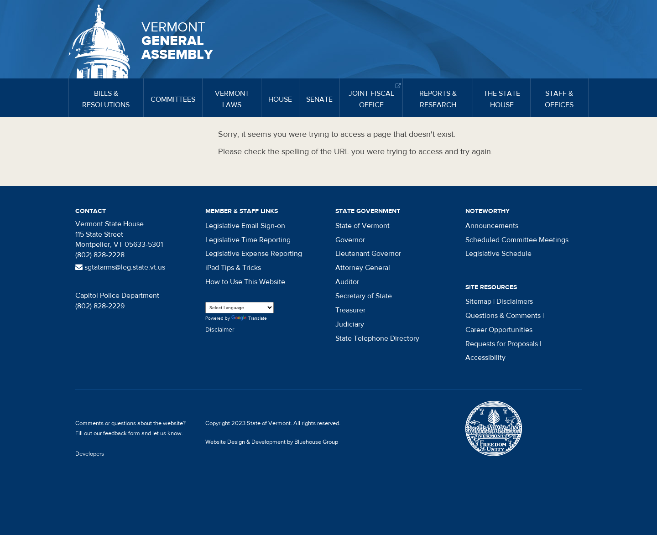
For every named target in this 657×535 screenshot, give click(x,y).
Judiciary (349, 324)
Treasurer (350, 310)
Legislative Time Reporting (248, 239)
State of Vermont (362, 225)
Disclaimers (514, 301)
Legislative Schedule (498, 253)
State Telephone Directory (377, 338)
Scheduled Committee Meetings (516, 239)
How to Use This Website (245, 281)
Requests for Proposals (501, 343)
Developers (89, 453)
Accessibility (485, 357)
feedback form (121, 433)
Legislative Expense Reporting (253, 253)
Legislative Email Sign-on (245, 225)
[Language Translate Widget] (239, 307)
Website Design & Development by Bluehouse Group (271, 442)
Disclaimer (220, 330)
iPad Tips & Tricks (233, 267)
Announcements (491, 225)
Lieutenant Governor (368, 253)
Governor (350, 239)
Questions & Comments (503, 315)
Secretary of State (363, 296)
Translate (249, 318)
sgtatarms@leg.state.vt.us (120, 267)
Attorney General (362, 267)
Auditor (347, 281)
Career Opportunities (498, 329)
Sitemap (478, 301)
